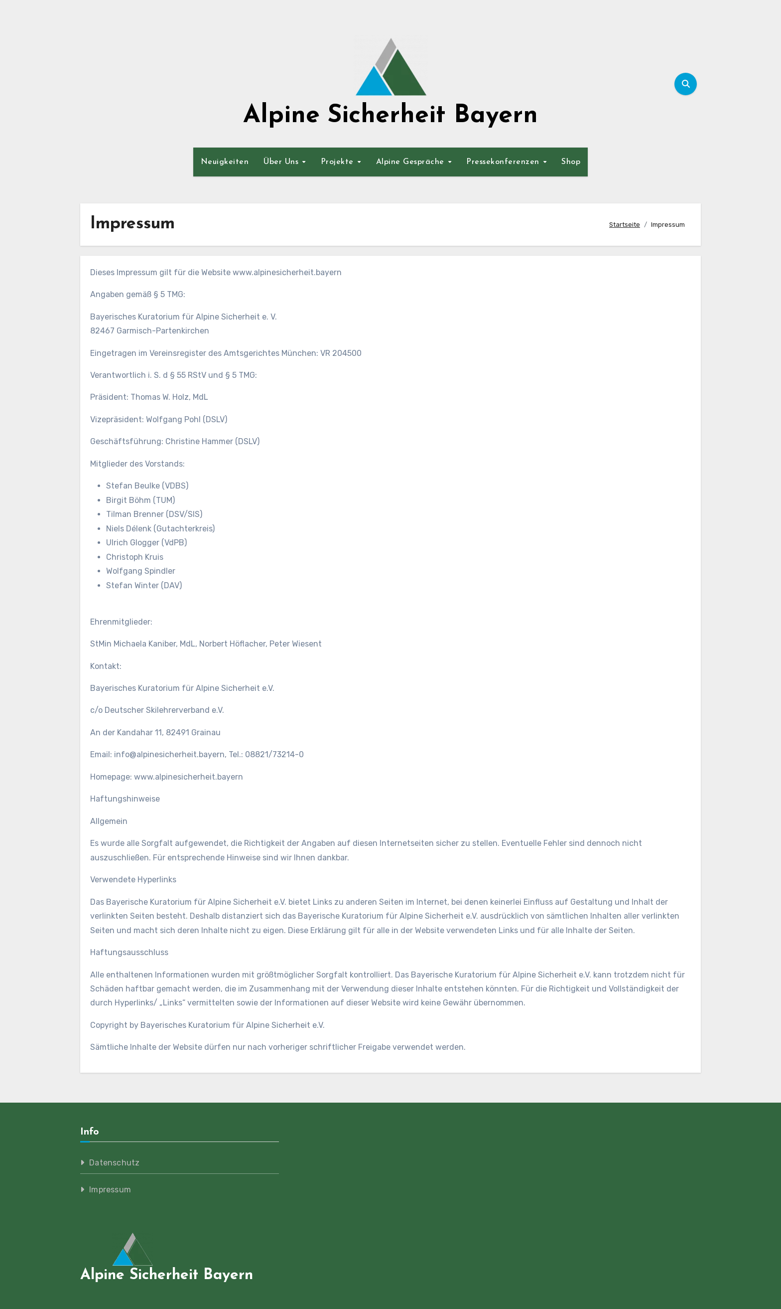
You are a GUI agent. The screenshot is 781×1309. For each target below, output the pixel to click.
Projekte (339, 162)
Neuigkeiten (225, 162)
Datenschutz (114, 1162)
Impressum (110, 1189)
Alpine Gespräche (411, 162)
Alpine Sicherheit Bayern (390, 116)
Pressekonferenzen (504, 162)
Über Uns (282, 162)
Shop (570, 162)
